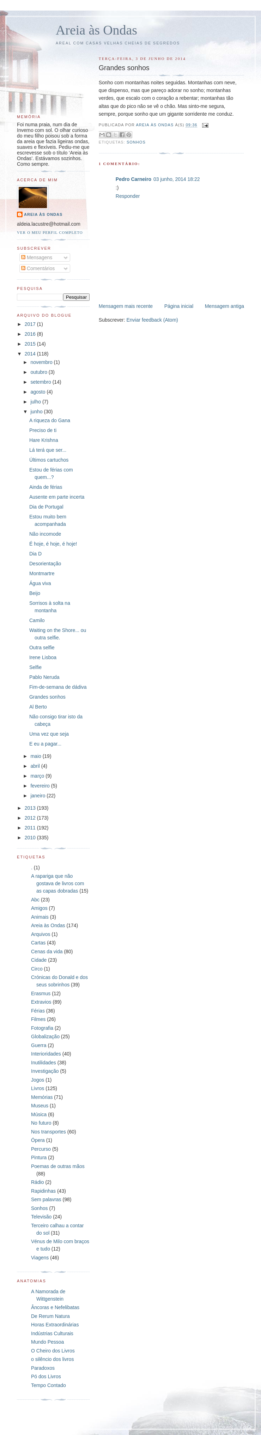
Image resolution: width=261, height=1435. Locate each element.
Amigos (39, 908)
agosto (38, 392)
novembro (42, 362)
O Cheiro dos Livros (53, 1351)
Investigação (45, 1071)
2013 (31, 808)
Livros (37, 1088)
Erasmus (40, 993)
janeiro (38, 795)
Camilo (37, 620)
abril (35, 766)
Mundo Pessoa (47, 1342)
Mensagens (36, 257)
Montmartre (42, 573)
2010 (31, 837)
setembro (41, 382)
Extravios (41, 1002)
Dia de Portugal (46, 507)
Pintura (39, 1157)
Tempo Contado (48, 1385)
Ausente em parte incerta (56, 497)
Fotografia (42, 1028)
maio (36, 756)
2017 (31, 324)
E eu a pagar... (45, 744)
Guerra (39, 1045)
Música (39, 1114)
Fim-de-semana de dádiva (58, 687)
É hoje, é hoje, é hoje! (53, 544)
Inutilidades (43, 1062)
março (37, 776)
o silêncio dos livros (52, 1359)
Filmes (38, 1019)
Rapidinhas (43, 1191)
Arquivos (40, 934)
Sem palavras (46, 1199)
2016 (31, 334)
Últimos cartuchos (48, 460)
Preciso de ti (42, 430)
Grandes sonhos (47, 697)
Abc (35, 899)
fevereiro (40, 786)
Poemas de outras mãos (58, 1166)
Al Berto (38, 707)
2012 (31, 818)
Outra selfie (42, 647)
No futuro (41, 1123)
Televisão (41, 1217)
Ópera (38, 1140)
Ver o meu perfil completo (50, 232)
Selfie (35, 667)
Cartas (38, 942)
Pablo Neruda (44, 677)
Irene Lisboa (42, 657)
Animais (40, 917)
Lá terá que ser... (47, 450)
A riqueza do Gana (49, 420)
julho (36, 402)
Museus (39, 1105)
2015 (31, 344)
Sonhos (136, 142)
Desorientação (45, 563)
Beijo (34, 593)
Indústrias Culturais (52, 1333)
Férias (38, 1011)
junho (37, 411)
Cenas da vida (47, 951)
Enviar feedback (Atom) (152, 320)
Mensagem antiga (224, 306)
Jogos (37, 1080)
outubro (39, 372)
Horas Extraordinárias (55, 1324)
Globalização (45, 1036)
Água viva (40, 583)
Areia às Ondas (96, 30)
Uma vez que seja (49, 734)
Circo (37, 969)
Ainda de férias (45, 487)
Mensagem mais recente (126, 306)
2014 (31, 354)
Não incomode (45, 534)
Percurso (41, 1149)
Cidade (39, 960)
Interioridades (46, 1054)
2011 (31, 828)
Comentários (38, 268)
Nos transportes (48, 1132)
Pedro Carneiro (133, 179)
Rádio (37, 1182)
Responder (128, 196)
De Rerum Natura (50, 1316)
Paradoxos (43, 1368)
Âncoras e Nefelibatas (55, 1307)
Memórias (42, 1097)
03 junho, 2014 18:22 (176, 179)
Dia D (35, 554)
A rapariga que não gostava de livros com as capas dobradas (57, 883)
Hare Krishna (43, 440)
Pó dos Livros (46, 1376)
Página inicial (179, 306)
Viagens (40, 1257)
